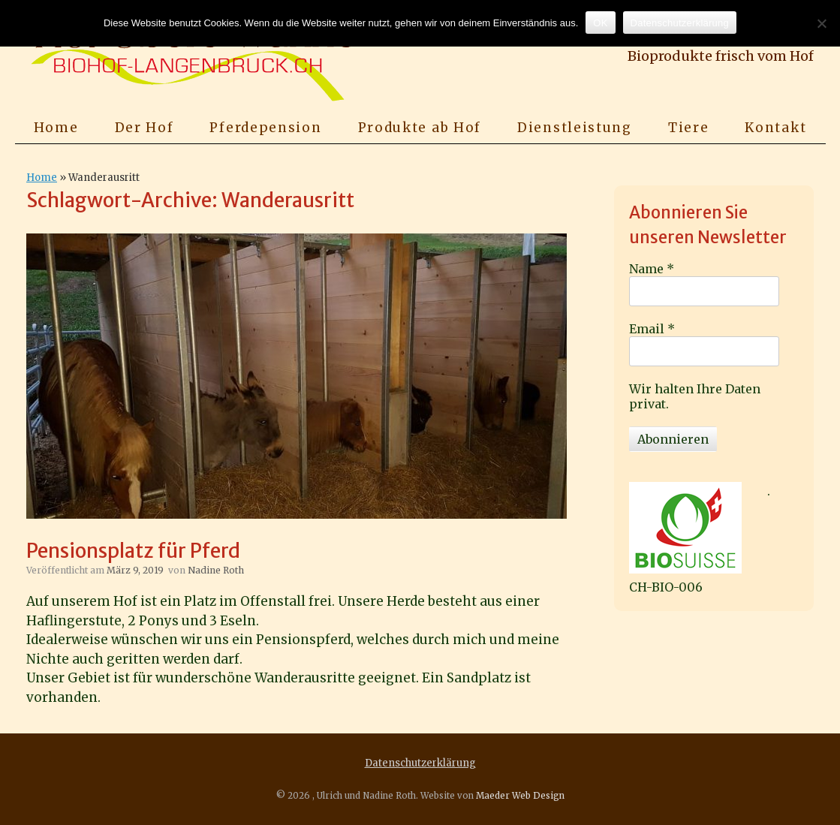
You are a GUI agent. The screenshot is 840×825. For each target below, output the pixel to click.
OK (600, 23)
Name (651, 268)
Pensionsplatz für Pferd (133, 550)
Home (56, 127)
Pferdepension (265, 127)
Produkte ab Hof (420, 127)
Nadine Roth (216, 570)
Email (652, 328)
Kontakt (775, 127)
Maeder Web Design (520, 795)
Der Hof (144, 127)
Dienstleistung (574, 127)
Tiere (688, 127)
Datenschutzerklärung (420, 763)
